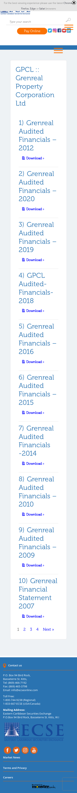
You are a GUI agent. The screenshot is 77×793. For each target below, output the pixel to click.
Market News (11, 757)
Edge (33, 8)
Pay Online (32, 31)
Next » (48, 629)
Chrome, (68, 3)
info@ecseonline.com (24, 690)
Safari (42, 8)
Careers (8, 777)
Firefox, (25, 8)
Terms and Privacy (15, 768)
